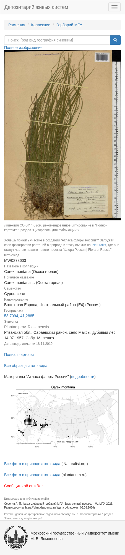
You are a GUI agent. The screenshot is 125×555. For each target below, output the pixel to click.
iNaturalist (99, 245)
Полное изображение (23, 47)
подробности (82, 376)
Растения (16, 25)
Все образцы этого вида (25, 365)
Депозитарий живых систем (36, 7)
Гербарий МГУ (69, 25)
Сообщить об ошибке (23, 486)
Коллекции (41, 25)
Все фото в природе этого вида (32, 464)
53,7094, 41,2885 (19, 316)
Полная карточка (19, 354)
